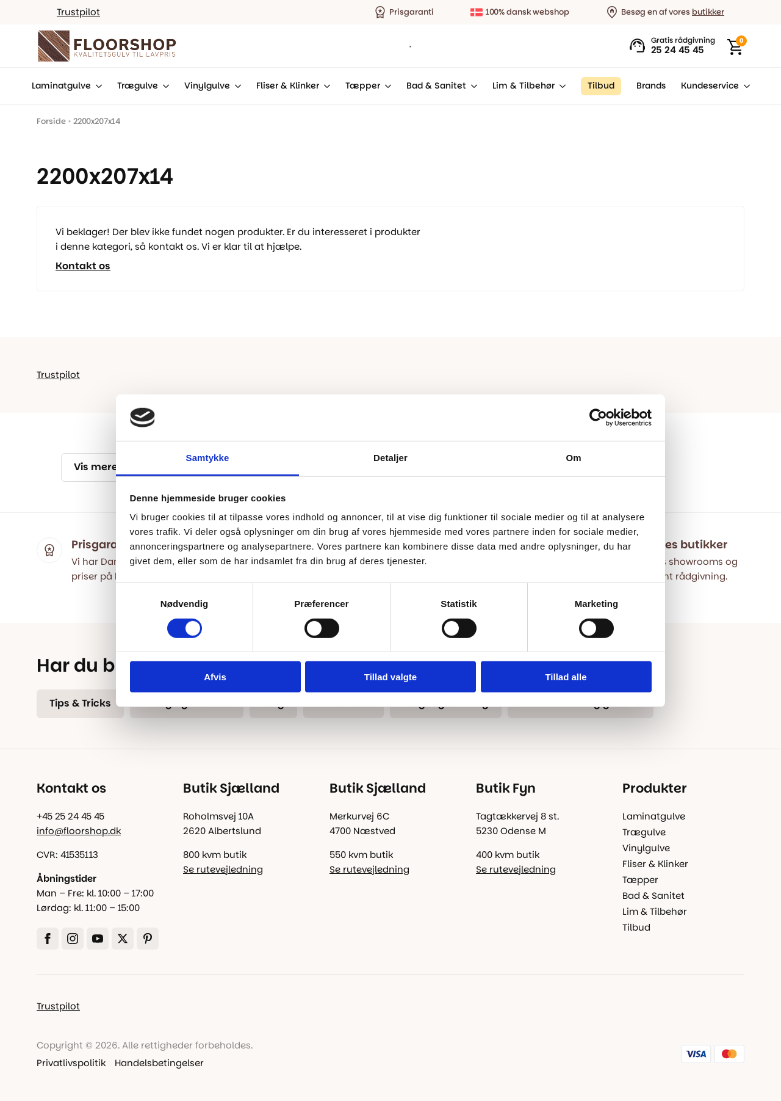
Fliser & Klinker (287, 86)
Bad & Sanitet (436, 86)
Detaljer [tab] (390, 457)
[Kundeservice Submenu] (744, 86)
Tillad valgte (390, 677)
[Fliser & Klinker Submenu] (324, 86)
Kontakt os (83, 266)
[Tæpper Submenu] (385, 86)
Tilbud (636, 927)
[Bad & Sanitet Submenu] (471, 86)
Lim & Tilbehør (523, 86)
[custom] (148, 939)
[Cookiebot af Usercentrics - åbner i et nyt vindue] (598, 418)
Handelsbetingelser (159, 1063)
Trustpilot (78, 12)
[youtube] (98, 939)
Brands (651, 86)
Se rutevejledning (223, 869)
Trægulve (137, 86)
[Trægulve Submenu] (163, 86)
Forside (51, 121)
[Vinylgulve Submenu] (235, 86)
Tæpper (362, 86)
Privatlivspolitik (71, 1063)
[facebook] (48, 939)
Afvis (215, 677)
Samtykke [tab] (207, 457)
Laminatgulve (61, 86)
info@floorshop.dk (79, 831)
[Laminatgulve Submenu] (96, 86)
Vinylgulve (207, 86)
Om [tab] (573, 457)
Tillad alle (565, 677)
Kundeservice (710, 86)
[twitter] (123, 939)
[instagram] (73, 939)
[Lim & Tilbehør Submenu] (560, 86)
